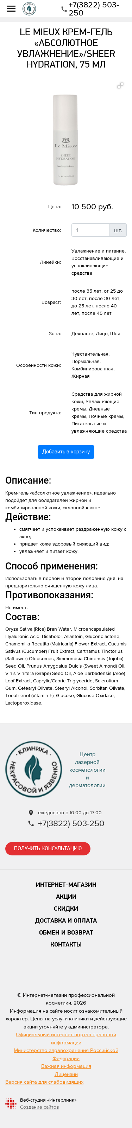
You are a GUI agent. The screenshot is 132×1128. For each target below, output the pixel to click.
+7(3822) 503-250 (94, 8)
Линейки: (50, 262)
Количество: (47, 230)
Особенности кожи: (38, 365)
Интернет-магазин (66, 885)
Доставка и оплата (66, 921)
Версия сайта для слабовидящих (44, 1082)
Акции (66, 897)
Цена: (54, 206)
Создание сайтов (39, 1107)
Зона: (55, 333)
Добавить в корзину (66, 452)
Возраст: (51, 302)
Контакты (66, 945)
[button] (120, 85)
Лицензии (66, 1074)
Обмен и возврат (66, 933)
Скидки (66, 909)
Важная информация (66, 1066)
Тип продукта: (45, 412)
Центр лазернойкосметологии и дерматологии (87, 769)
